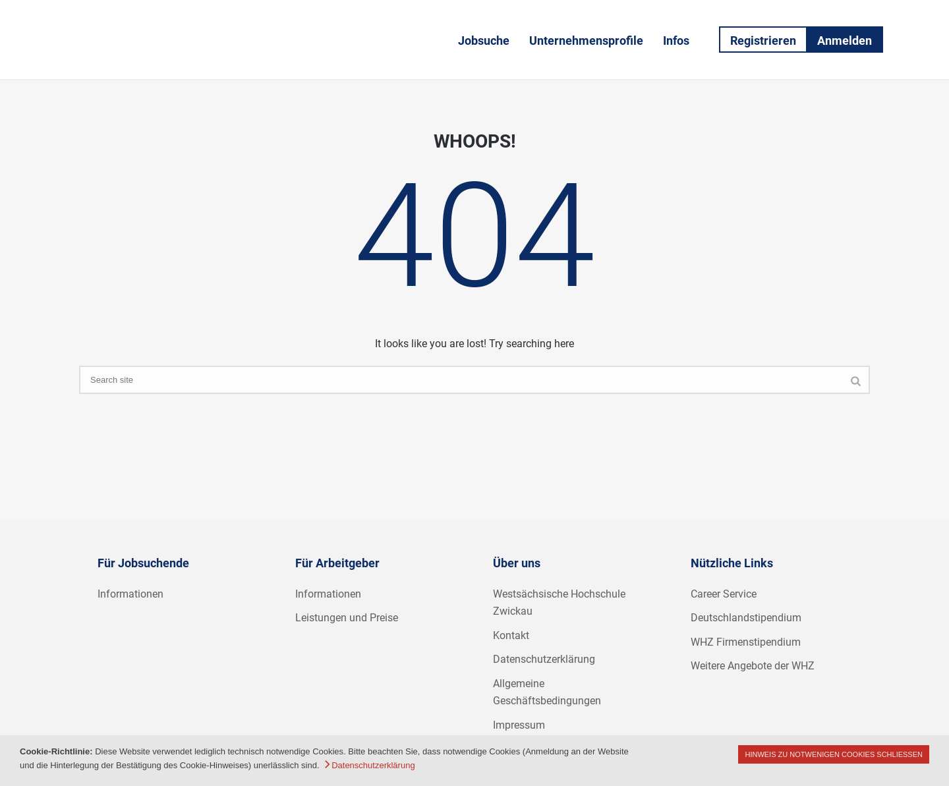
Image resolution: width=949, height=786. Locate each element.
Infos (676, 40)
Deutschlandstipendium (746, 617)
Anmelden (844, 40)
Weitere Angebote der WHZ (753, 666)
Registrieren (763, 40)
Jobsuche (483, 40)
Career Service (724, 594)
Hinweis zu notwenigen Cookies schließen (834, 754)
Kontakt (511, 635)
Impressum (519, 725)
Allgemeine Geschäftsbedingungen (547, 692)
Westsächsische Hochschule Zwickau (559, 603)
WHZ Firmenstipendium (746, 642)
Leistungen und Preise (346, 617)
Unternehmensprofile (586, 40)
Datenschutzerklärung (544, 659)
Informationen (130, 594)
